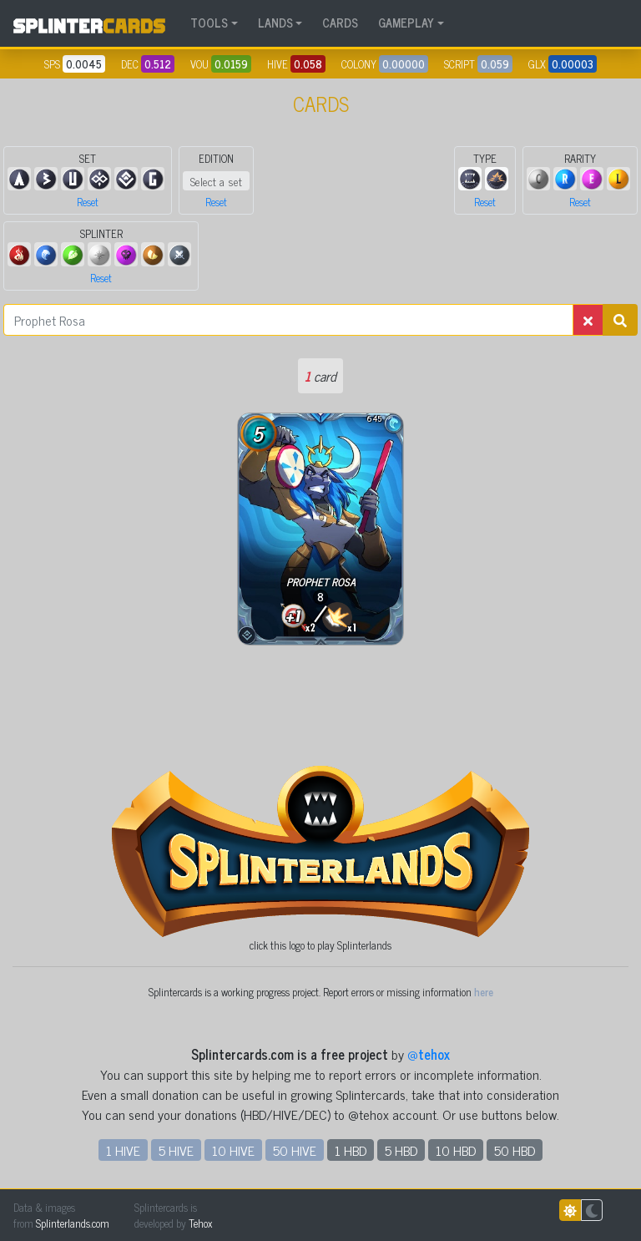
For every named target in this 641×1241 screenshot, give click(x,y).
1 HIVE (123, 1150)
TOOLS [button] (209, 23)
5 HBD (401, 1150)
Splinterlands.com (72, 1223)
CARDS (340, 23)
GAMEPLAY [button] (406, 23)
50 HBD (514, 1150)
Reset (87, 201)
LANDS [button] (275, 23)
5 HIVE (176, 1150)
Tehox (200, 1223)
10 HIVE (233, 1150)
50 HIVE (294, 1150)
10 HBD (456, 1150)
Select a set (216, 180)
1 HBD (350, 1150)
